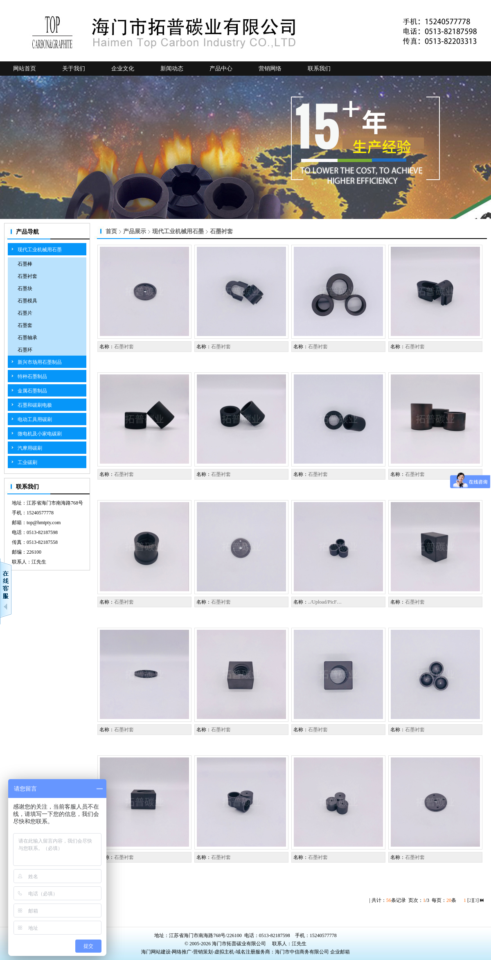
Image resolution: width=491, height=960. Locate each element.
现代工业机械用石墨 (40, 249)
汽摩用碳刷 (30, 448)
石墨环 (25, 350)
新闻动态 (171, 68)
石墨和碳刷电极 (35, 405)
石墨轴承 (27, 337)
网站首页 (24, 68)
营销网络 (270, 68)
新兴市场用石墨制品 (40, 362)
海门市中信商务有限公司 (302, 952)
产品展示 (134, 231)
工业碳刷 (27, 462)
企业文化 (122, 68)
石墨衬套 (27, 276)
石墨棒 (25, 264)
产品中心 (220, 68)
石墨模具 (27, 301)
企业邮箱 (340, 952)
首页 (111, 231)
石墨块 (25, 288)
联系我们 (319, 68)
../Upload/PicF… (325, 602)
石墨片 (25, 313)
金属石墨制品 (32, 391)
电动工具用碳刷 (35, 419)
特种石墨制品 (32, 376)
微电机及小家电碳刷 (40, 434)
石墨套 (25, 325)
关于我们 (73, 68)
